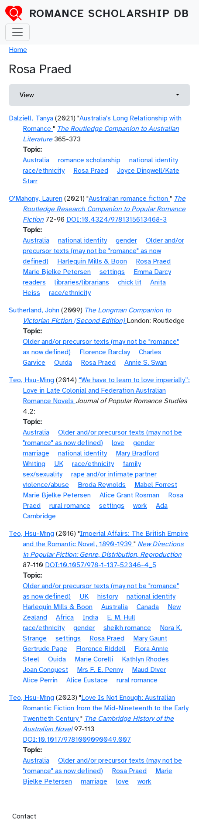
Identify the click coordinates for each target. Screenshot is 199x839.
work (140, 505)
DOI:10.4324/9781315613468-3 (116, 219)
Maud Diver (149, 669)
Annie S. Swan (145, 362)
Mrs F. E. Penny (100, 669)
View (27, 95)
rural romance (69, 505)
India (90, 617)
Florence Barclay (104, 352)
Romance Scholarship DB (109, 13)
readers (34, 282)
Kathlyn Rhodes (145, 659)
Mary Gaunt (150, 638)
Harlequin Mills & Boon (92, 261)
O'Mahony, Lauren (35, 198)
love (118, 442)
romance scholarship (89, 160)
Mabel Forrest (155, 484)
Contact (24, 816)
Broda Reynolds (102, 484)
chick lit (129, 282)
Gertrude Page (45, 648)
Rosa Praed (90, 170)
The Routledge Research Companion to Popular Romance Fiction (104, 209)
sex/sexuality (42, 474)
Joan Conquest (45, 669)
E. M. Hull (121, 617)
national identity (153, 160)
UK (58, 463)
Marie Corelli (94, 659)
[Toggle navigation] (17, 32)
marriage (36, 453)
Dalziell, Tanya (31, 118)
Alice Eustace (87, 680)
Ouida (63, 362)
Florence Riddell (101, 648)
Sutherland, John (34, 310)
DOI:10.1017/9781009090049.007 (77, 739)
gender (126, 240)
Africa (65, 617)
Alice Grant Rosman (129, 495)
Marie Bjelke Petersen (57, 271)
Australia (36, 160)
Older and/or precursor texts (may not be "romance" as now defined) (103, 251)
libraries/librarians (82, 282)
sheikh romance (127, 627)
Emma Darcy (152, 271)
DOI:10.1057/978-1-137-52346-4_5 (100, 565)
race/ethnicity (44, 170)
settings (112, 271)
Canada (148, 607)
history (107, 596)
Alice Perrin (40, 680)
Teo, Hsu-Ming (31, 380)
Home (18, 49)
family (132, 463)
